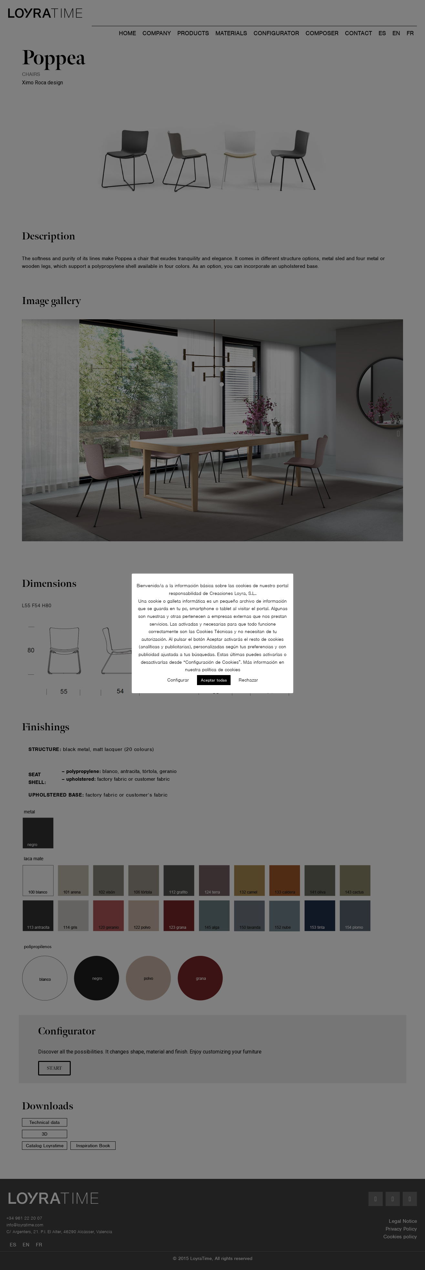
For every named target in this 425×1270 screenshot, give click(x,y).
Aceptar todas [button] (214, 680)
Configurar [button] (178, 680)
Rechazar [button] (248, 680)
